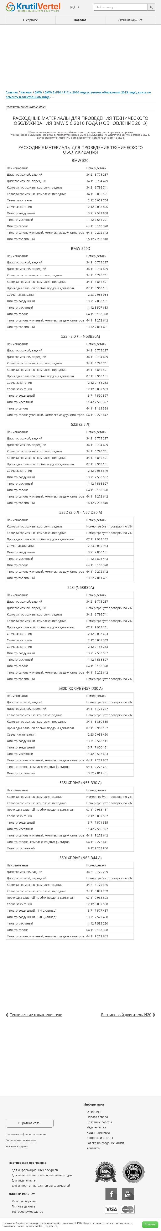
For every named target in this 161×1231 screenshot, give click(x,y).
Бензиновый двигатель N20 (126, 1015)
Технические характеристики (36, 1015)
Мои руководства (24, 1201)
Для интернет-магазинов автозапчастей (41, 1186)
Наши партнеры (98, 1132)
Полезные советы (99, 1122)
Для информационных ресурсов (35, 1170)
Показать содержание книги (26, 107)
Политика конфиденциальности (26, 1134)
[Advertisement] (80, 56)
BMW (38, 92)
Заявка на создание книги (105, 1143)
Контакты (93, 1148)
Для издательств (24, 1180)
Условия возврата (17, 1146)
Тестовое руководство (27, 1212)
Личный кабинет (130, 20)
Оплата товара (97, 1117)
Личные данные (23, 1206)
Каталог (80, 20)
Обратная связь (29, 1123)
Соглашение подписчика (21, 1140)
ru (72, 7)
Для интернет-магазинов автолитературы (42, 1175)
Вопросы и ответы (100, 1138)
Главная (12, 92)
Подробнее (50, 1226)
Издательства (96, 1127)
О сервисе (30, 20)
